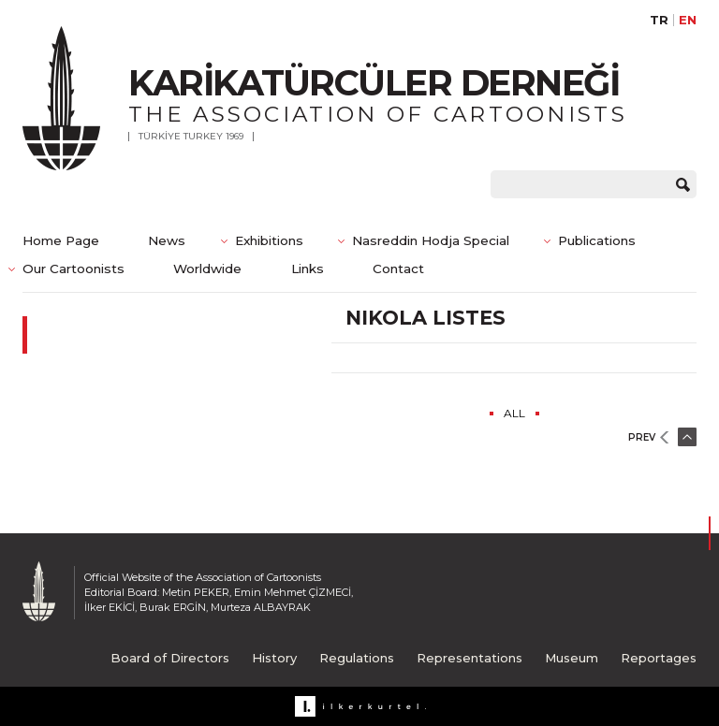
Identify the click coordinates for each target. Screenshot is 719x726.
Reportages (659, 657)
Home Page (60, 240)
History (274, 657)
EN (688, 20)
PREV (641, 437)
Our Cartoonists (73, 268)
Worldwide (207, 268)
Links (307, 268)
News (166, 240)
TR (659, 20)
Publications (597, 240)
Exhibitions (269, 240)
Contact (398, 268)
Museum (571, 657)
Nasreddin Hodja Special (430, 240)
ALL (514, 413)
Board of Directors (169, 657)
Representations (469, 657)
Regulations (356, 657)
